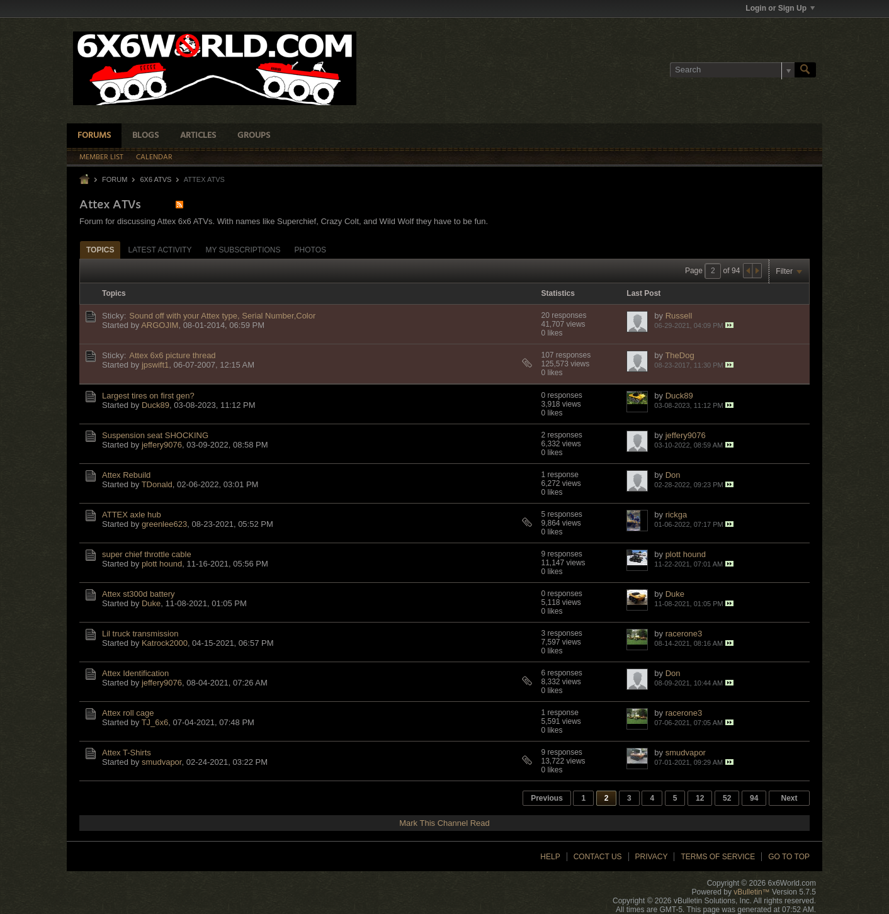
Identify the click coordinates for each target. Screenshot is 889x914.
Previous (547, 798)
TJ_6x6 (155, 722)
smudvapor (162, 762)
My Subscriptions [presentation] (242, 249)
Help (550, 856)
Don (673, 475)
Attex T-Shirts (126, 752)
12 (700, 798)
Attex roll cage (128, 713)
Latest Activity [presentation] (159, 249)
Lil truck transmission (140, 633)
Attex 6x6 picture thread (172, 355)
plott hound (162, 563)
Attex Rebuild (126, 475)
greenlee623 (164, 524)
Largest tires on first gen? (148, 395)
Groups (253, 135)
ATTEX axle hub (131, 514)
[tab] (100, 249)
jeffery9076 (162, 444)
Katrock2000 (165, 643)
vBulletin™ (751, 892)
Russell (679, 315)
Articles (198, 135)
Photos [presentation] (310, 249)
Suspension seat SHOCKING (155, 435)
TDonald (157, 484)
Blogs (145, 135)
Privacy (651, 856)
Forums (94, 135)
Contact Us (598, 856)
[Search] (732, 69)
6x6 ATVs (155, 179)
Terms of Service (718, 856)
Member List (101, 157)
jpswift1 (155, 365)
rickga (676, 514)
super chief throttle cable (146, 554)
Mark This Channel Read (444, 823)
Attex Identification (135, 673)
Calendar (154, 157)
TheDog (679, 355)
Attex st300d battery (138, 594)
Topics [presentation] (100, 249)
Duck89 (155, 405)
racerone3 (684, 633)
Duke (151, 603)
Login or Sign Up (780, 8)
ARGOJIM (159, 325)
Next (789, 798)
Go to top (789, 856)
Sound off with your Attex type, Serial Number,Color (222, 315)
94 (754, 798)
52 (727, 798)
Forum (114, 179)
